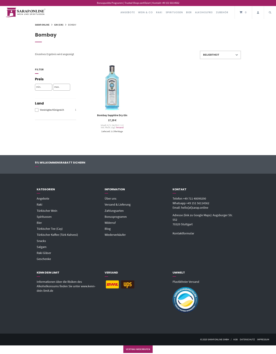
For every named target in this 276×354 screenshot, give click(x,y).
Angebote (127, 12)
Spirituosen (174, 12)
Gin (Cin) (58, 24)
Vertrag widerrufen (138, 349)
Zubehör (222, 12)
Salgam (41, 247)
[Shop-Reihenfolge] (220, 55)
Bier (189, 12)
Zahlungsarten (114, 211)
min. (38, 86)
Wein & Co (145, 12)
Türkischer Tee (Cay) (50, 229)
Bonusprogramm (116, 217)
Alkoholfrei (204, 12)
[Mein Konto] (258, 12)
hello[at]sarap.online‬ (194, 208)
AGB (235, 339)
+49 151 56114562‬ (197, 203)
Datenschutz (247, 339)
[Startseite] (25, 12)
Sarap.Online (42, 24)
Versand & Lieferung (118, 204)
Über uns (110, 198)
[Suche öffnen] (270, 12)
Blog (108, 229)
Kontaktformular (183, 233)
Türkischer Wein (47, 211)
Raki (159, 12)
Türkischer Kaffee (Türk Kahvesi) (57, 235)
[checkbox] (55, 110)
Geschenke (44, 259)
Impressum (263, 339)
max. (57, 86)
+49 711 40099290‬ (194, 198)
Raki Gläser (44, 253)
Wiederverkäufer (115, 235)
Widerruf (110, 223)
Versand (119, 127)
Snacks (41, 241)
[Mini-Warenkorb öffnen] (243, 12)
